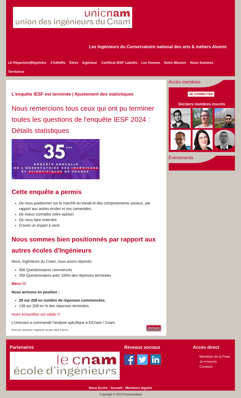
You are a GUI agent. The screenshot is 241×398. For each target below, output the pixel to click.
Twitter (142, 359)
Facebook (129, 359)
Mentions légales (138, 388)
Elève (73, 63)
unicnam (79, 17)
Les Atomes (150, 63)
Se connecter (201, 94)
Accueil (116, 388)
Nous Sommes (201, 63)
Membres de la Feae (214, 357)
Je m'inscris (208, 362)
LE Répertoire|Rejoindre (27, 63)
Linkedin (155, 359)
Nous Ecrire (98, 388)
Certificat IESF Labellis (119, 63)
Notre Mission (175, 63)
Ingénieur (89, 63)
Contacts (206, 367)
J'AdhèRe (58, 63)
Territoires (16, 72)
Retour (153, 328)
